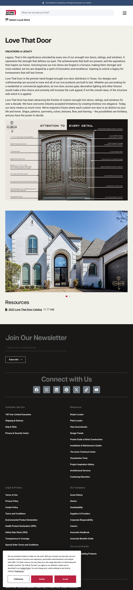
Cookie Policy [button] (25, 568)
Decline (42, 579)
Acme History (76, 495)
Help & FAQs (11, 427)
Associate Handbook (79, 532)
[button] (124, 251)
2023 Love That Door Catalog (25, 309)
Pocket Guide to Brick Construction (86, 439)
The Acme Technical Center (83, 452)
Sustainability (76, 507)
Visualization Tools (79, 458)
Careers (73, 526)
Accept (65, 579)
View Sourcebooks (78, 427)
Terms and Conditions (15, 514)
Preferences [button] (19, 571)
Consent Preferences (69, 587)
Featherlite (75, 560)
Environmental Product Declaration (21, 520)
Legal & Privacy (13, 488)
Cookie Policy (11, 507)
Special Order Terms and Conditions (21, 545)
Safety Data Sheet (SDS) (16, 532)
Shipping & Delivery (14, 420)
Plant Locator (76, 420)
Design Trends (76, 433)
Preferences (18, 579)
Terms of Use (11, 495)
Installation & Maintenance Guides (86, 445)
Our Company (77, 488)
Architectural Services (80, 470)
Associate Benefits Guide (81, 538)
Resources (75, 407)
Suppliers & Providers (80, 514)
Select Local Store (17, 19)
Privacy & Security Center (17, 433)
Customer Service (15, 407)
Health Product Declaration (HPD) (20, 526)
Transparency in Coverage (17, 538)
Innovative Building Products (83, 554)
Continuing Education (80, 477)
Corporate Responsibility (81, 520)
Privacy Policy (11, 501)
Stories (73, 501)
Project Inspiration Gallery (82, 464)
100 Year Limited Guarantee (18, 414)
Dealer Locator (77, 414)
